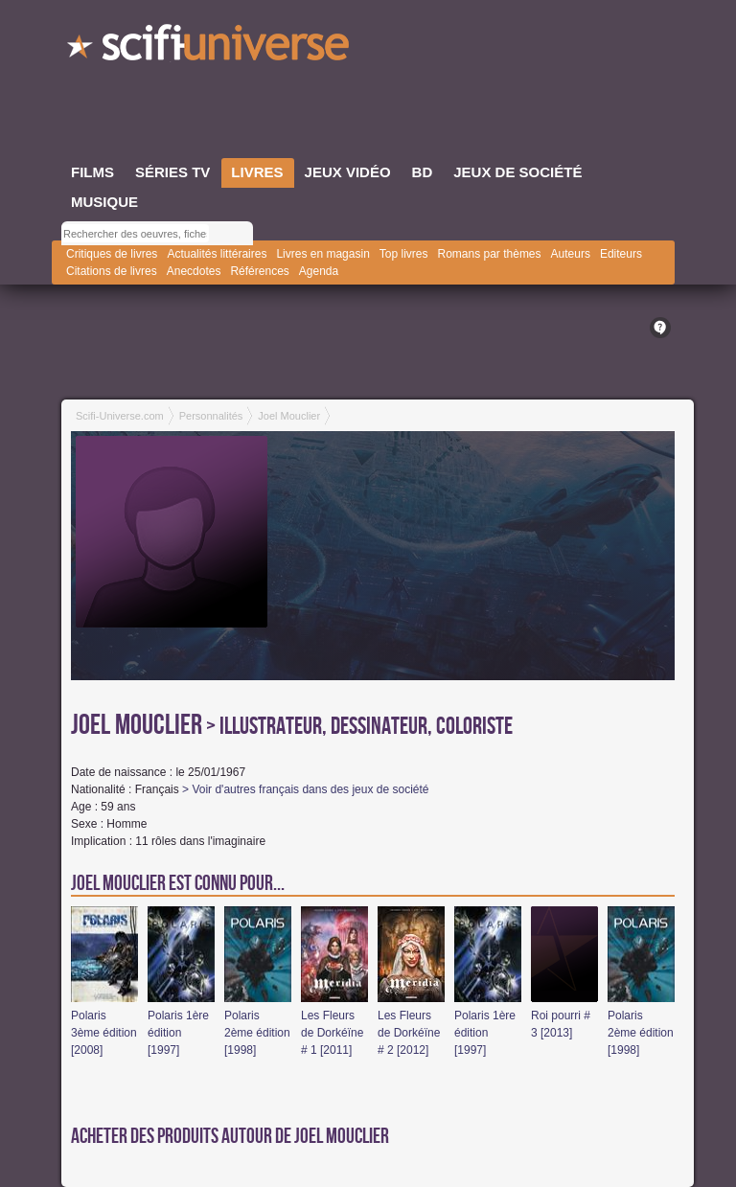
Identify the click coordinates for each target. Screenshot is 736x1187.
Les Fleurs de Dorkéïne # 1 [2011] (332, 1033)
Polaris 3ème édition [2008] (104, 1033)
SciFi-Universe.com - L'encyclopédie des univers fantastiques (209, 48)
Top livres (404, 254)
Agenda (318, 271)
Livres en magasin (322, 254)
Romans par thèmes (489, 254)
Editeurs (621, 254)
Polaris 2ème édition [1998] (257, 1033)
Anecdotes (194, 271)
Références (259, 271)
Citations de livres (111, 271)
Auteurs (570, 254)
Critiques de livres (111, 254)
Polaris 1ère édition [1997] (178, 1033)
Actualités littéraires (216, 254)
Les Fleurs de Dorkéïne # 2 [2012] (409, 1033)
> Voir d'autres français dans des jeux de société (305, 789)
